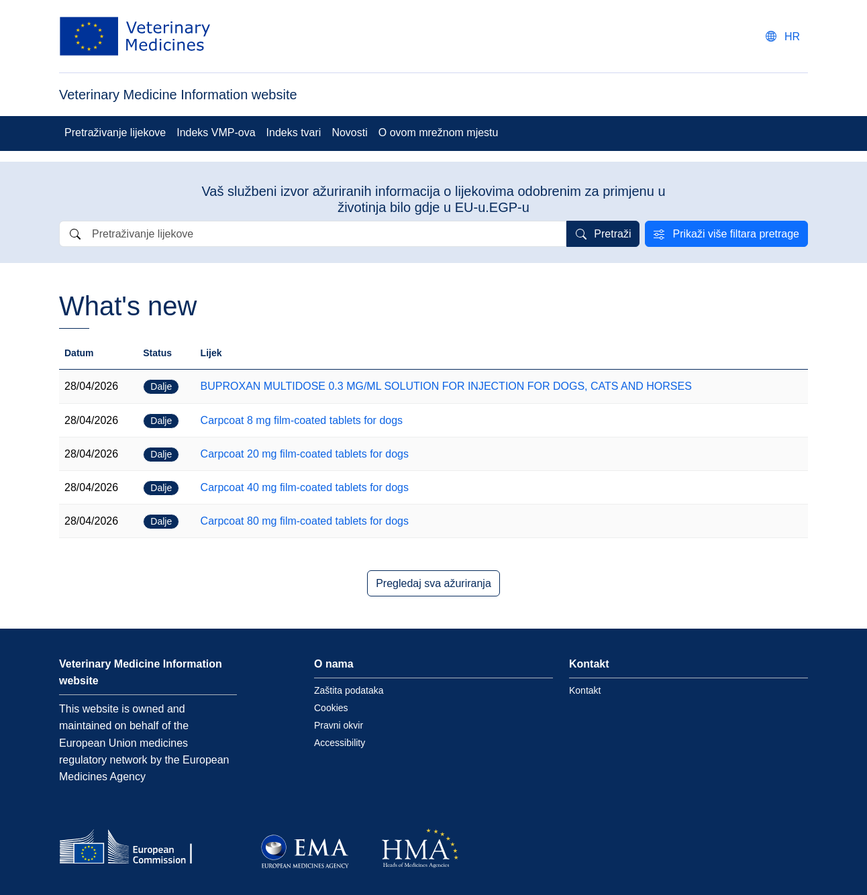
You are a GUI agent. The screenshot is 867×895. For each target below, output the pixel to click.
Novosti (349, 132)
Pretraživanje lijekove (115, 132)
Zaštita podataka (349, 690)
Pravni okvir (338, 725)
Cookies (331, 707)
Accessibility (339, 742)
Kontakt (585, 690)
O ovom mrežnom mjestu (438, 132)
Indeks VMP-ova (215, 132)
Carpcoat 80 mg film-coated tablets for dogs (305, 521)
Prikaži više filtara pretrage (735, 234)
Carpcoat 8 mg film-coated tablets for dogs (302, 420)
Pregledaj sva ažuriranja (433, 583)
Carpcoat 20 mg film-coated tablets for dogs (305, 454)
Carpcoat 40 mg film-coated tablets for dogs (305, 487)
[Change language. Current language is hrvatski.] (783, 36)
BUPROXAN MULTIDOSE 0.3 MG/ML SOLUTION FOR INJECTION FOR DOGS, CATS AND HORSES (446, 386)
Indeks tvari (293, 132)
